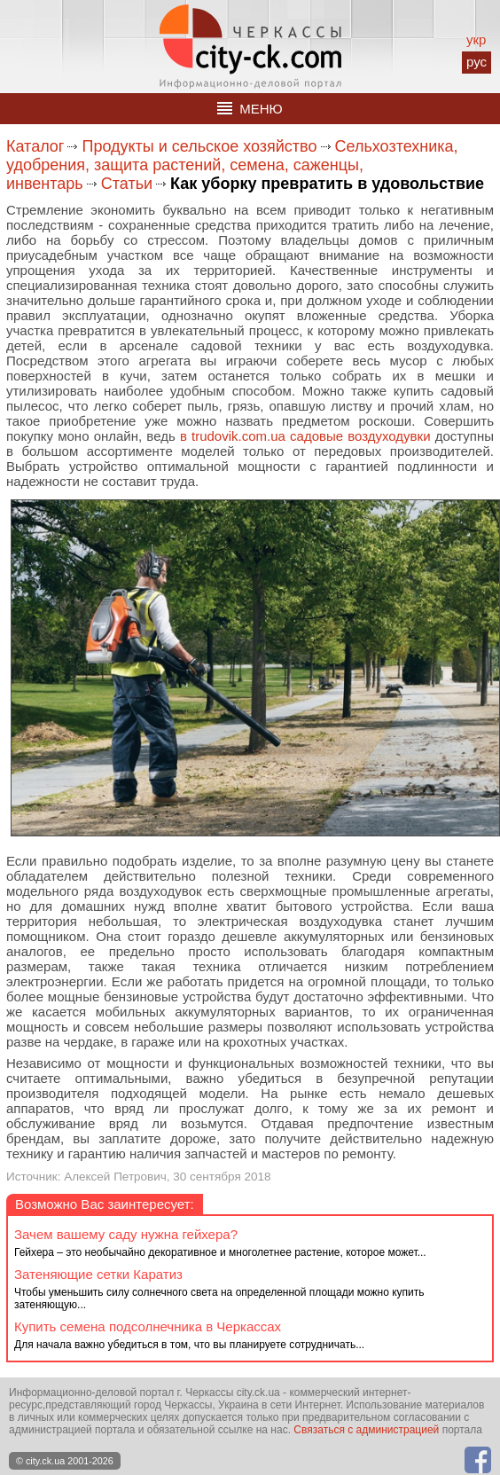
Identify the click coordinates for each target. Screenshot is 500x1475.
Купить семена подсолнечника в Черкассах (147, 1326)
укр (476, 39)
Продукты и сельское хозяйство (199, 146)
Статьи (126, 183)
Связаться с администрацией (366, 1430)
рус (476, 61)
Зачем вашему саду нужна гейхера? (126, 1234)
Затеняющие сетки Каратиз (98, 1274)
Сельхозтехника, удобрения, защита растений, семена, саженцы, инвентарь (232, 164)
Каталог (35, 146)
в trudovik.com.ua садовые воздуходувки (305, 435)
